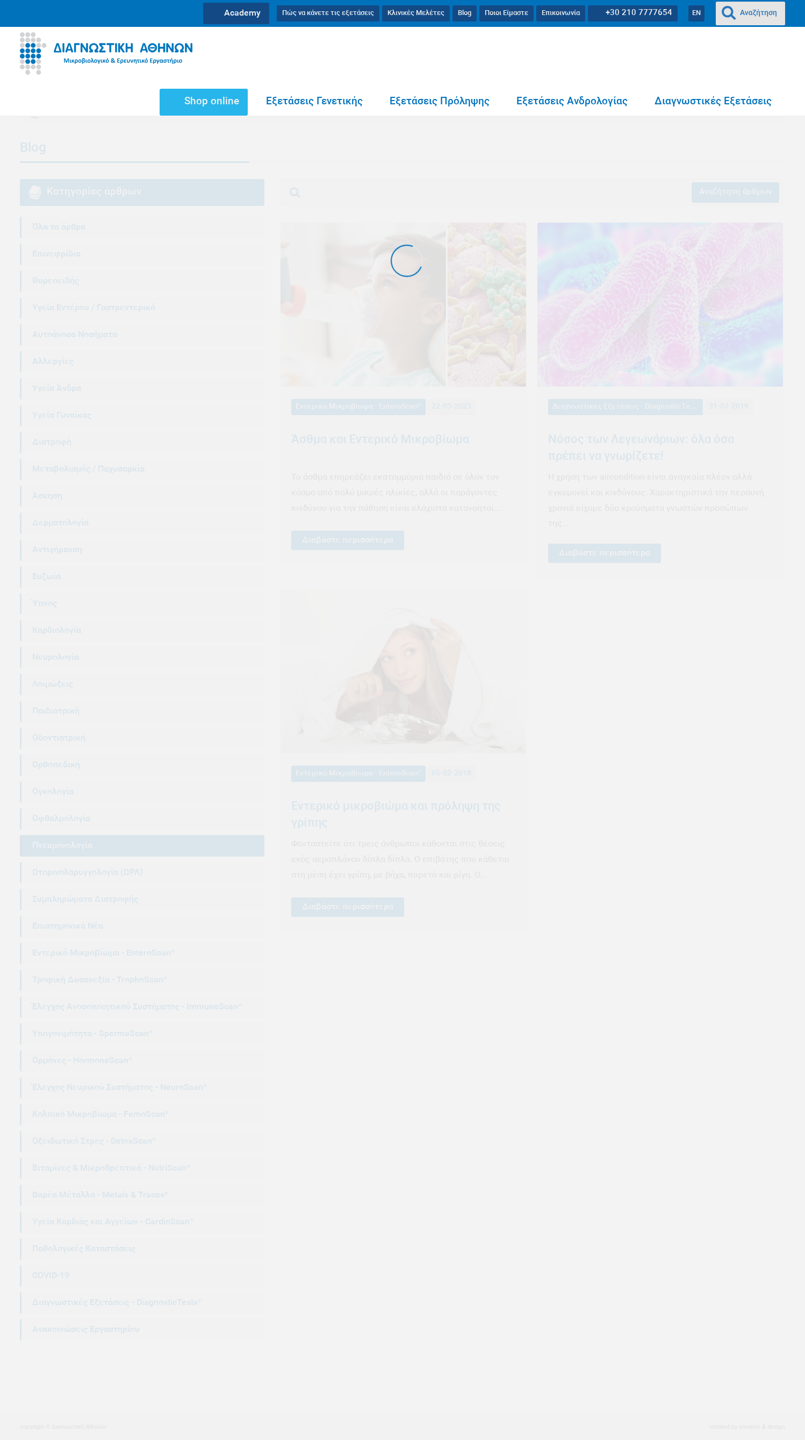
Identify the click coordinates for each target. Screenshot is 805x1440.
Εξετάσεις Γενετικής (314, 102)
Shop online (211, 102)
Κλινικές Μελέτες (415, 13)
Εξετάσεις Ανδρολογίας (572, 102)
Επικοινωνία (561, 13)
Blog (464, 13)
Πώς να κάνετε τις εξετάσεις (328, 13)
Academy (242, 13)
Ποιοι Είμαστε (506, 13)
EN (696, 13)
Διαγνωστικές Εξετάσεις (713, 102)
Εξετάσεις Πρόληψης (440, 102)
